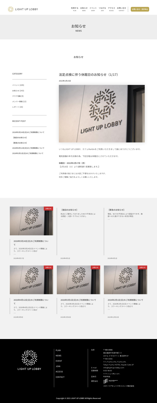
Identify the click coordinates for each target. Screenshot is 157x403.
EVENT (59, 360)
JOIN (58, 366)
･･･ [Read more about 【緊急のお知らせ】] (109, 220)
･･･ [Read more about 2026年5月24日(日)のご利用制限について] (15, 254)
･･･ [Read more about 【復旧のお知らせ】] (62, 220)
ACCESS (59, 371)
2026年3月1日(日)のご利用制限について (27, 153)
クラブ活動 (16, 96)
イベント (93, 9)
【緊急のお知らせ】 (20, 142)
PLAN (58, 350)
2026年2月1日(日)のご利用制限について (125, 301)
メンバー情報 (17, 101)
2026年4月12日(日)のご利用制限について (28, 148)
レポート (16, 106)
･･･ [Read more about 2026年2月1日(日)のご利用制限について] (109, 313)
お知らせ (84, 9)
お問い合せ (121, 9)
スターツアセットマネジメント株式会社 (118, 386)
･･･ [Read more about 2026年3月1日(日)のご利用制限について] (62, 313)
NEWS (58, 355)
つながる (102, 9)
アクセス (111, 9)
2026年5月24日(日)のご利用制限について (28, 132)
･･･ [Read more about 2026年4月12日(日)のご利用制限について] (15, 313)
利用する (74, 9)
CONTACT (60, 377)
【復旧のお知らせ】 (20, 137)
